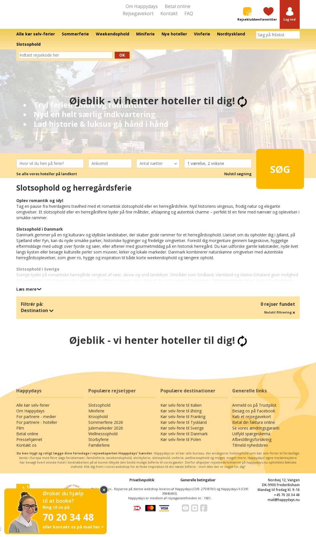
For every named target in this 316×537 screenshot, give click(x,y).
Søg (276, 171)
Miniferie (96, 416)
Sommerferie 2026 (105, 427)
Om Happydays (142, 6)
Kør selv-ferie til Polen (180, 445)
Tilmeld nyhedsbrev (250, 450)
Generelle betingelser (198, 485)
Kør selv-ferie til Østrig (181, 416)
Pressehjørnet (29, 445)
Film (20, 433)
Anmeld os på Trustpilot (254, 410)
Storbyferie (98, 445)
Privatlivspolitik (142, 485)
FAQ (188, 13)
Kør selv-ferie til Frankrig (182, 422)
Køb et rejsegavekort (251, 422)
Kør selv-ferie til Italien (181, 410)
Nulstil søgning (238, 179)
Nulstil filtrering (279, 317)
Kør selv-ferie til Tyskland (183, 427)
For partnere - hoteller (36, 427)
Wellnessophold (103, 439)
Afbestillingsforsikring (251, 445)
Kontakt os (26, 450)
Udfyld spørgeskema (251, 439)
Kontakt (169, 13)
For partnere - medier (36, 422)
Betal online (177, 6)
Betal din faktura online (253, 427)
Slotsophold (99, 410)
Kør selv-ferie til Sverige (182, 433)
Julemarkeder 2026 (105, 433)
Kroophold (98, 422)
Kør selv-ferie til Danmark (184, 439)
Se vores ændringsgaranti (255, 433)
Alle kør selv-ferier (32, 410)
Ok (122, 60)
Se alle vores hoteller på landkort (46, 179)
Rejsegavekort (138, 13)
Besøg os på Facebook (253, 416)
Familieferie (99, 450)
